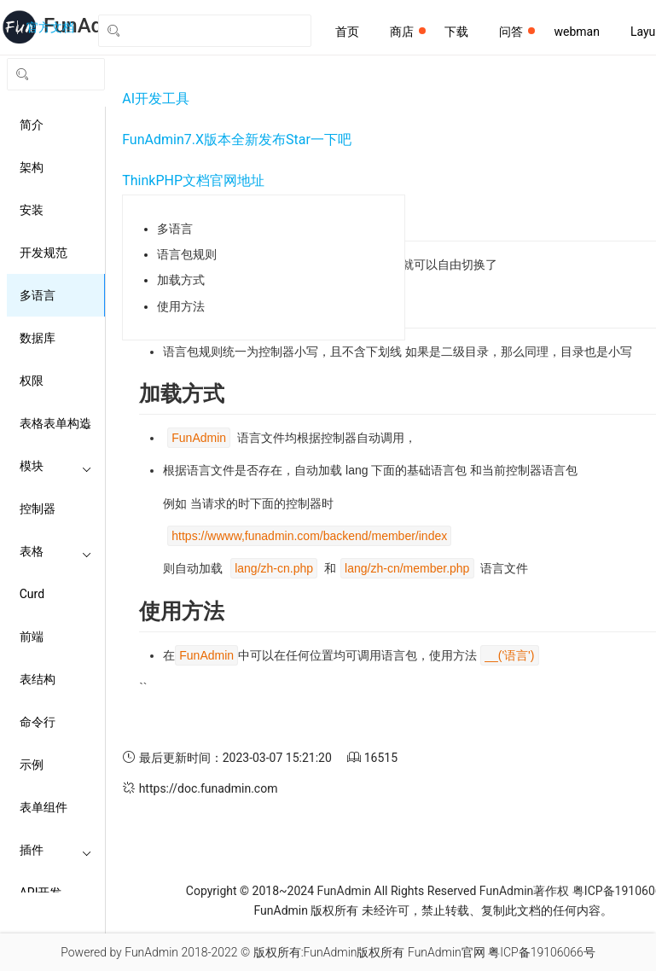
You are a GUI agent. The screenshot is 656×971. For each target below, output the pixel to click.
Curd (32, 594)
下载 (456, 31)
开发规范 (43, 252)
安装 (32, 210)
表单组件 (43, 807)
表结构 (37, 679)
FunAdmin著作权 (524, 891)
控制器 (37, 508)
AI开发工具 (155, 98)
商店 (408, 31)
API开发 (56, 892)
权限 (32, 380)
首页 (347, 31)
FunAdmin (344, 891)
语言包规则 (187, 254)
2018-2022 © (215, 952)
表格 (56, 551)
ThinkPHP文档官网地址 (193, 180)
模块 (56, 466)
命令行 (37, 722)
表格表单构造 (56, 423)
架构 (32, 167)
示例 (32, 764)
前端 (32, 636)
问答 (517, 31)
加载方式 (181, 280)
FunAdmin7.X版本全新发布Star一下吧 (236, 139)
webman (576, 31)
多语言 (37, 295)
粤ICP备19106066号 (541, 952)
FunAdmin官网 (446, 952)
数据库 (37, 338)
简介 (32, 124)
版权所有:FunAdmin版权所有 (329, 952)
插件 (56, 850)
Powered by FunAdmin (119, 952)
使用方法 (181, 306)
